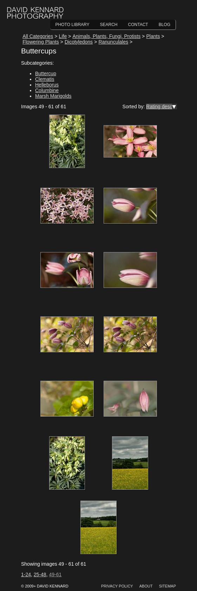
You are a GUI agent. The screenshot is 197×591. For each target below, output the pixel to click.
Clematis (44, 79)
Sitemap (167, 586)
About (146, 586)
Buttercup (45, 73)
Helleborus (47, 85)
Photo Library (72, 24)
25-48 (40, 574)
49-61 (55, 574)
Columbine (47, 90)
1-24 (26, 574)
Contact (138, 24)
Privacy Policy (117, 586)
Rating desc (159, 106)
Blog (164, 24)
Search (109, 24)
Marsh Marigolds (53, 96)
